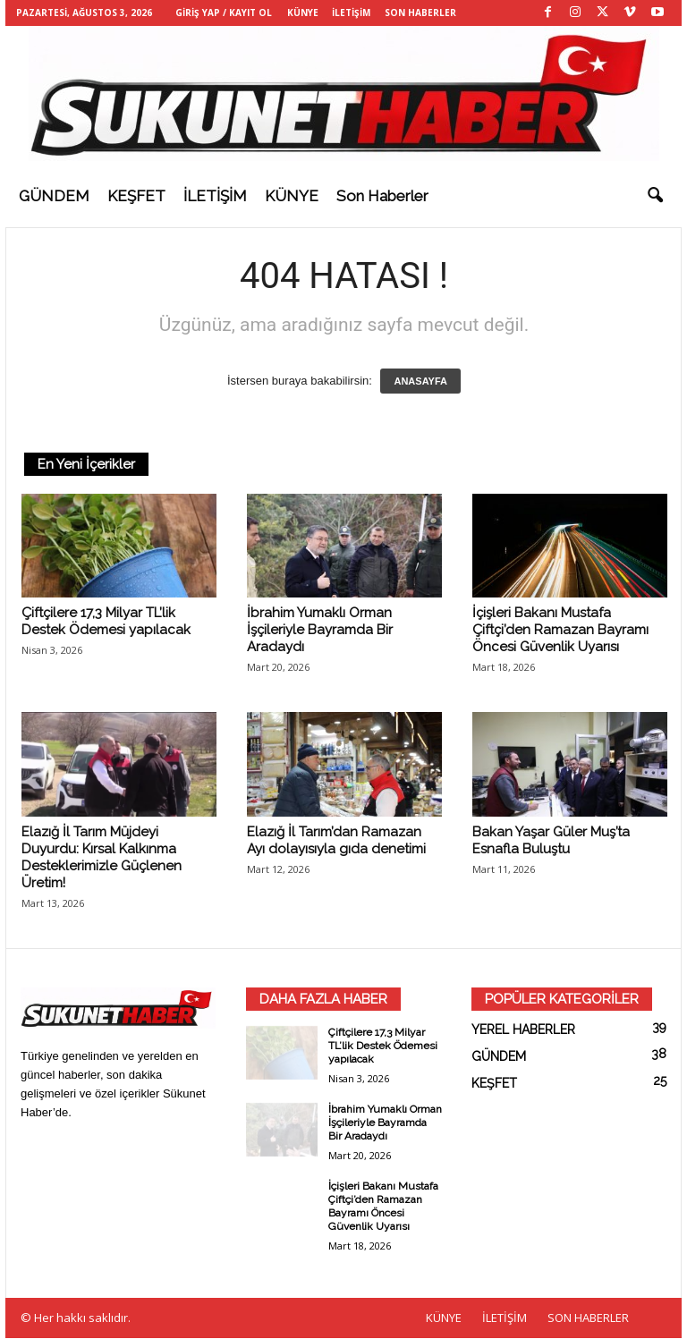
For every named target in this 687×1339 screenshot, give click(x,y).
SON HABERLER (420, 12)
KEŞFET (136, 196)
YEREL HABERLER (523, 1030)
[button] (654, 196)
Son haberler (382, 196)
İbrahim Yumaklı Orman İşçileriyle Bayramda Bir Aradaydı (320, 631)
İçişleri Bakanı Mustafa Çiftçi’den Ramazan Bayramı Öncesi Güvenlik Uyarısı (560, 631)
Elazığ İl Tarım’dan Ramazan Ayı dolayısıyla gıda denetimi (336, 841)
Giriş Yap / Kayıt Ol (223, 12)
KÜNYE (302, 12)
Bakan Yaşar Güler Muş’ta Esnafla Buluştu (551, 841)
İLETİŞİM (351, 12)
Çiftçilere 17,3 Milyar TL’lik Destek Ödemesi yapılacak (106, 622)
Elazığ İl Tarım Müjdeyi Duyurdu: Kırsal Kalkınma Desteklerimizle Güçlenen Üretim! (101, 858)
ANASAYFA (420, 382)
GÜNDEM (54, 196)
